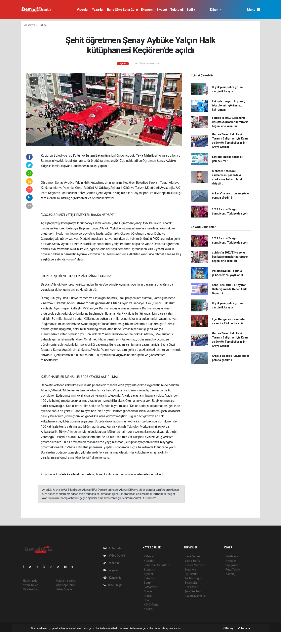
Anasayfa (29, 24)
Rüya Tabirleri (233, 569)
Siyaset (161, 10)
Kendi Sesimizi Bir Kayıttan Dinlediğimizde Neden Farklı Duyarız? (230, 289)
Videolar (83, 10)
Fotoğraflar (151, 587)
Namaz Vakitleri (194, 565)
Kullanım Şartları (66, 580)
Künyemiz (112, 577)
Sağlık (191, 10)
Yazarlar (98, 10)
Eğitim (42, 24)
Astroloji (230, 573)
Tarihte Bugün (193, 578)
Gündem (149, 591)
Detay (228, 628)
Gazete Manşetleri (196, 595)
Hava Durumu (193, 556)
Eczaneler (191, 569)
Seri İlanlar (191, 587)
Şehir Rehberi (193, 591)
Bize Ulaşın (112, 585)
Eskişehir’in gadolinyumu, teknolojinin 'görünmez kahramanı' (228, 105)
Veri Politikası (31, 589)
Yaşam (148, 609)
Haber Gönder (64, 589)
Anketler (230, 560)
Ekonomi (147, 10)
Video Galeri (114, 555)
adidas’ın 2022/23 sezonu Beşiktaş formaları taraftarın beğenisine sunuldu (230, 122)
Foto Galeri (113, 548)
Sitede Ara (231, 556)
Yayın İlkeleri (30, 585)
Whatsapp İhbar (65, 585)
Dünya (148, 595)
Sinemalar (191, 582)
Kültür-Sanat (151, 604)
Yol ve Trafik (192, 560)
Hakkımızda (30, 580)
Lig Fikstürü (191, 573)
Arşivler (111, 570)
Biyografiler (232, 565)
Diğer (214, 10)
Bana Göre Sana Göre (122, 10)
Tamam (244, 628)
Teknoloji (176, 10)
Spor (147, 600)
